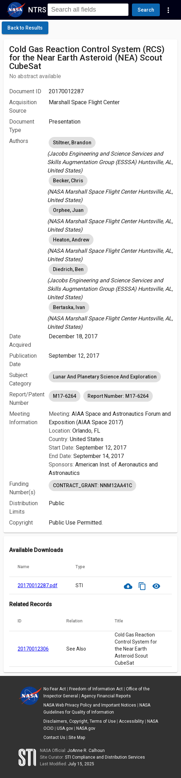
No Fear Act (54, 688)
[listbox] (110, 155)
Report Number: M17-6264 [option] (118, 396)
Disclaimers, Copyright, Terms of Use (79, 721)
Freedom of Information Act (96, 688)
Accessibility (131, 721)
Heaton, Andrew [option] (71, 239)
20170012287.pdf (38, 585)
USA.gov (65, 728)
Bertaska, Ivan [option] (69, 307)
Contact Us (54, 737)
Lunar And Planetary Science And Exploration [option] (105, 376)
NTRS (37, 10)
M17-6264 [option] (64, 396)
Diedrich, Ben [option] (68, 269)
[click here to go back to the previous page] (25, 27)
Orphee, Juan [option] (68, 210)
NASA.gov (85, 728)
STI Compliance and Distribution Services (105, 757)
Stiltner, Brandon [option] (72, 142)
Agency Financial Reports (106, 696)
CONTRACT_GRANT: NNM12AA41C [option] (92, 485)
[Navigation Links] (168, 10)
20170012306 (33, 649)
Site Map (76, 737)
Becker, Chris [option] (68, 180)
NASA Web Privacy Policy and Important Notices (89, 705)
